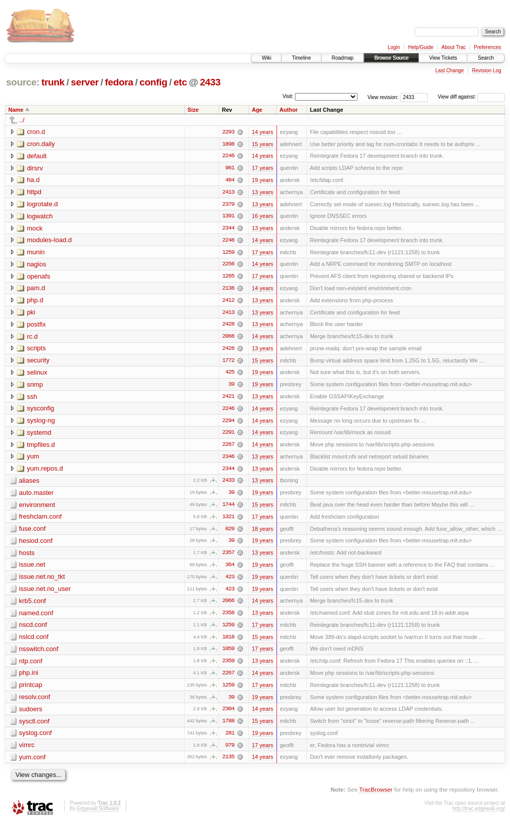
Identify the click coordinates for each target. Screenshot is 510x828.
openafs (38, 277)
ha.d (33, 180)
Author (289, 110)
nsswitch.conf (39, 653)
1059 (228, 654)
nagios (36, 265)
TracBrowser (375, 795)
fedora (119, 82)
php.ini (28, 677)
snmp (35, 386)
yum (33, 459)
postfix (36, 326)
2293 (228, 132)
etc (180, 82)
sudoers (30, 714)
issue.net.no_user (45, 592)
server (84, 82)
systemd (39, 435)
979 (229, 751)
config (153, 82)
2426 (228, 350)
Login (394, 47)
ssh (32, 398)
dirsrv (35, 168)
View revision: (383, 97)
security (38, 362)
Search (486, 58)
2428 (228, 326)
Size (192, 110)
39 (231, 387)
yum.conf (32, 762)
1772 (228, 362)
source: (22, 82)
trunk (53, 82)
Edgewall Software (98, 814)
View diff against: (471, 97)
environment (37, 508)
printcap (30, 690)
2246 (228, 156)
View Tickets (443, 58)
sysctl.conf (34, 726)
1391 (228, 217)
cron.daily (41, 144)
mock (34, 229)
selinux (37, 374)
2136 (228, 290)
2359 (228, 666)
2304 (228, 714)
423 (229, 581)
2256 (228, 265)
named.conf (36, 617)
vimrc (27, 750)
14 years (262, 132)
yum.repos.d (45, 471)
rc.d (32, 338)
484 (229, 180)
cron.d (36, 131)
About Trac (453, 47)
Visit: (287, 96)
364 (229, 569)
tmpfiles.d (41, 447)
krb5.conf (32, 605)
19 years (262, 180)
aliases (29, 483)
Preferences (487, 47)
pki (31, 313)
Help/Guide (420, 47)
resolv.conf (34, 702)
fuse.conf (32, 532)
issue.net (32, 568)
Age (257, 110)
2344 (228, 229)
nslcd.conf (34, 641)
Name (16, 110)
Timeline (301, 58)
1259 (228, 253)
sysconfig (40, 411)
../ (22, 120)
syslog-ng (41, 423)
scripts (36, 350)
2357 (228, 557)
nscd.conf (33, 629)
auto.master (36, 495)
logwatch (40, 216)
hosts (27, 556)
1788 (228, 726)
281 (229, 738)
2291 (228, 435)
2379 (228, 205)
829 (229, 532)
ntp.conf (30, 665)
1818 (228, 641)
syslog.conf (35, 738)
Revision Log (486, 70)
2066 (228, 338)
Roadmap (342, 58)
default (36, 156)
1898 (228, 144)
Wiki (266, 58)
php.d (35, 301)
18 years (262, 532)
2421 (228, 399)
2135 (228, 763)
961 (229, 168)
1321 (228, 520)
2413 (228, 193)
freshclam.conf (40, 520)
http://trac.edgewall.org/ (478, 814)
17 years (262, 168)
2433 (210, 82)
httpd (34, 192)
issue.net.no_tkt (42, 580)
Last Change (449, 70)
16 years (262, 217)
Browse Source (391, 58)
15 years (262, 144)
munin (35, 253)
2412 (228, 302)
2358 (228, 617)
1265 (228, 277)
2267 (228, 447)
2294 (228, 423)
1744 (228, 508)
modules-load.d (49, 241)
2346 (228, 459)
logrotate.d (42, 204)
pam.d (36, 289)
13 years (262, 193)
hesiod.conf (36, 544)
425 (229, 375)
